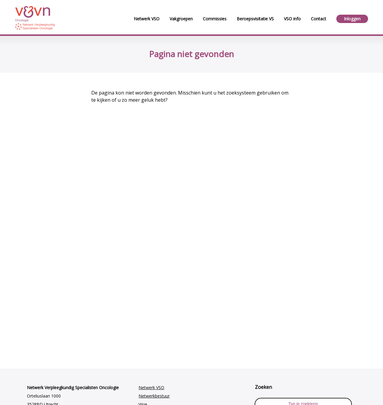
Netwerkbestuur (154, 396)
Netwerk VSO (151, 387)
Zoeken (263, 387)
